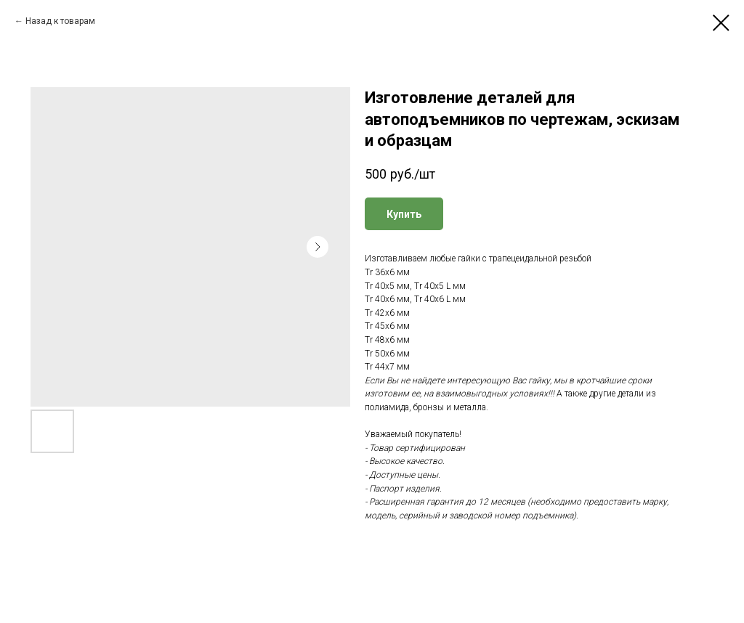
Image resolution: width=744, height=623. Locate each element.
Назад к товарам (60, 21)
